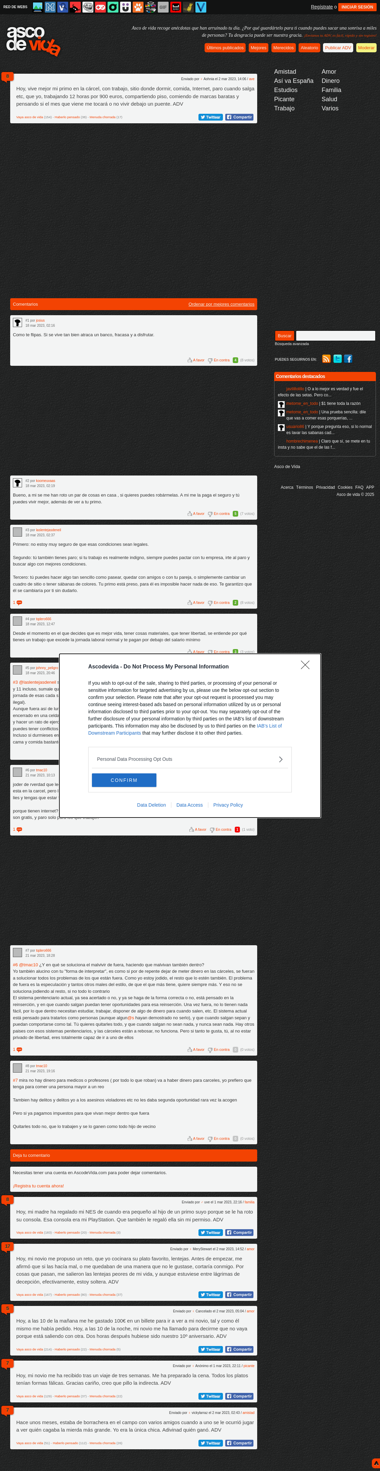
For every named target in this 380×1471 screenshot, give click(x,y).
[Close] (307, 667)
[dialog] (190, 736)
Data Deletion (151, 805)
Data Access (189, 805)
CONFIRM (124, 780)
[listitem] (190, 759)
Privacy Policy (228, 805)
